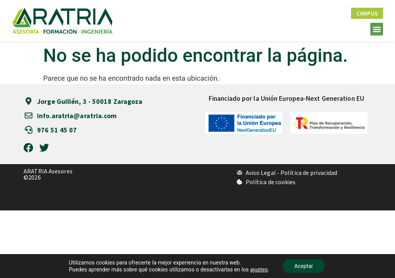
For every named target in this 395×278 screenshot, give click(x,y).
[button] (376, 29)
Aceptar (303, 266)
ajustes (259, 269)
